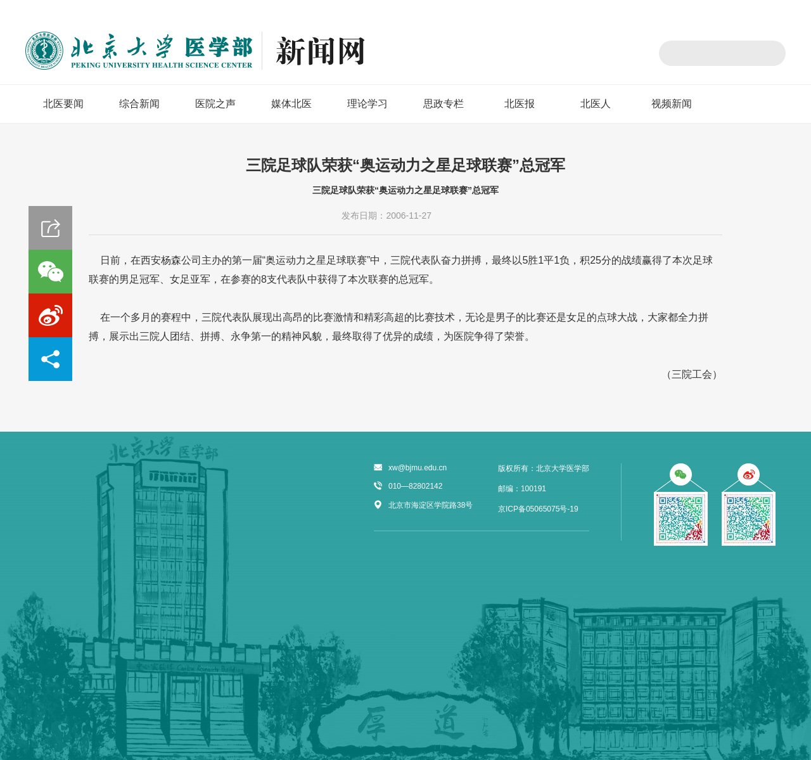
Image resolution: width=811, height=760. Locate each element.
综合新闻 (139, 103)
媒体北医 (291, 103)
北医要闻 (63, 103)
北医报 (519, 103)
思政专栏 (443, 103)
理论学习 (367, 103)
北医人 (595, 103)
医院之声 (215, 103)
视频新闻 (671, 103)
